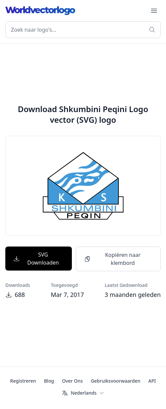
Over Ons (72, 381)
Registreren (23, 381)
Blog (49, 381)
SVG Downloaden (36, 258)
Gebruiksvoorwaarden (115, 381)
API (152, 381)
